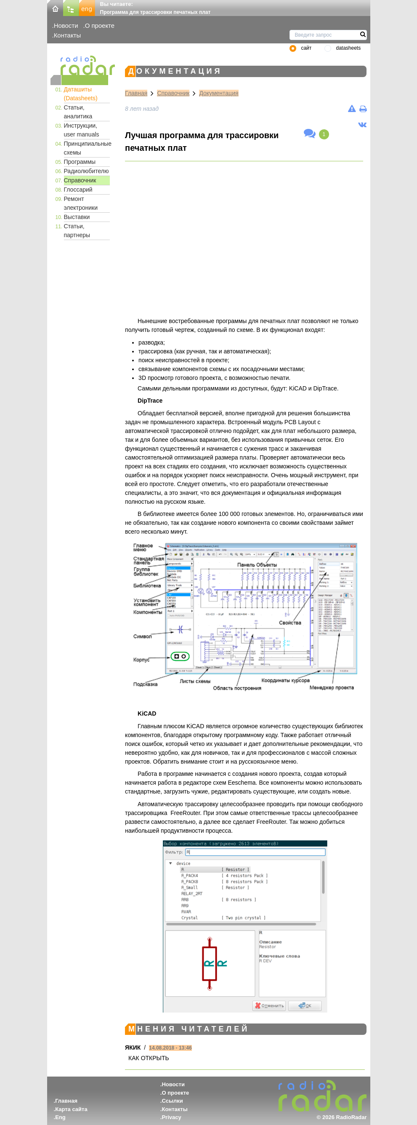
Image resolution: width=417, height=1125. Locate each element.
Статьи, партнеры (77, 230)
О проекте (99, 25)
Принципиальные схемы (87, 148)
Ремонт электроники (81, 203)
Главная (136, 93)
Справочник (80, 180)
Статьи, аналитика (78, 112)
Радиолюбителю (86, 171)
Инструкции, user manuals (81, 130)
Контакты (67, 35)
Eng (60, 1117)
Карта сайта (71, 1109)
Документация (218, 93)
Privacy (171, 1117)
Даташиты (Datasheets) (81, 94)
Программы (80, 161)
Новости (66, 25)
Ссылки (172, 1101)
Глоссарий (78, 189)
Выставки (77, 217)
